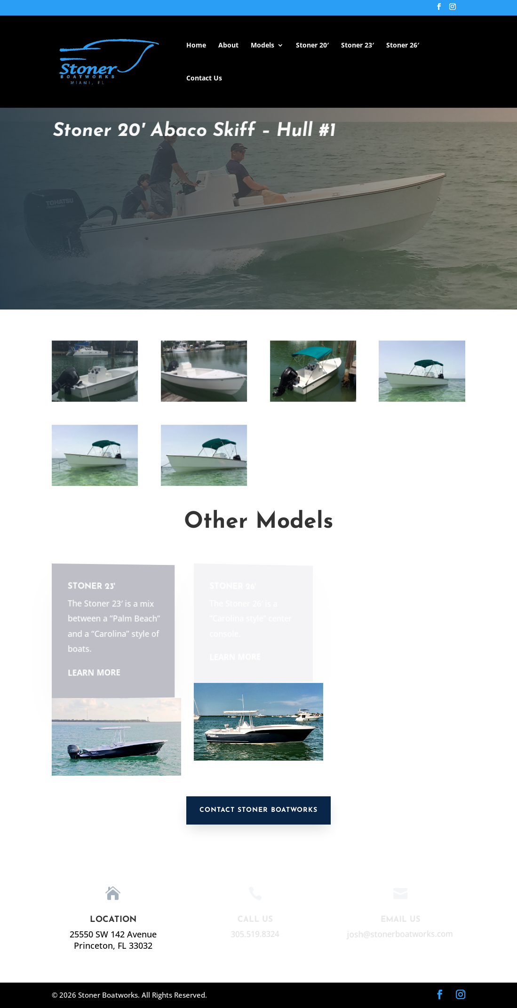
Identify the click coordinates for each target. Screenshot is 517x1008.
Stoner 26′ (402, 45)
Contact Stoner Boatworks (258, 810)
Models (262, 45)
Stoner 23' (90, 586)
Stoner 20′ (312, 45)
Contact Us (204, 78)
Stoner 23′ (357, 45)
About (228, 45)
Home (196, 45)
